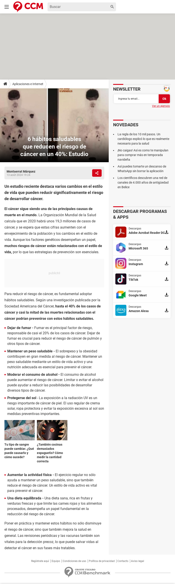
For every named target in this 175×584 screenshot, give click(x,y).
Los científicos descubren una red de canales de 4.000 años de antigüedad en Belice (143, 182)
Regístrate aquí (40, 561)
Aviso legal (137, 561)
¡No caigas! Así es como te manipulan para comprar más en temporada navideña (143, 155)
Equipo (56, 561)
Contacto (122, 561)
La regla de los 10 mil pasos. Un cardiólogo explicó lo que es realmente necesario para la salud (143, 138)
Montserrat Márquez (21, 171)
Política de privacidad (102, 561)
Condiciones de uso (74, 561)
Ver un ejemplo (161, 106)
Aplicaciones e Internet (27, 84)
